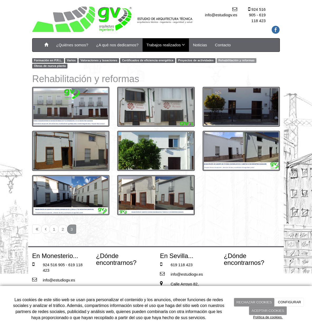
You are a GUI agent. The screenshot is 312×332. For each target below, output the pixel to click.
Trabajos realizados (166, 44)
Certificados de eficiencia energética (147, 60)
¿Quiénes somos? (72, 45)
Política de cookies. (267, 317)
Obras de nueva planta (50, 66)
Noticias (200, 45)
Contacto (223, 45)
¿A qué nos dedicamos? (117, 45)
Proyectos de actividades (196, 60)
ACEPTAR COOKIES (268, 311)
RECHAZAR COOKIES (254, 302)
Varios (71, 60)
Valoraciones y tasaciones (98, 60)
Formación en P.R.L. (48, 60)
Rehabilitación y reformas (236, 60)
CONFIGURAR (289, 302)
